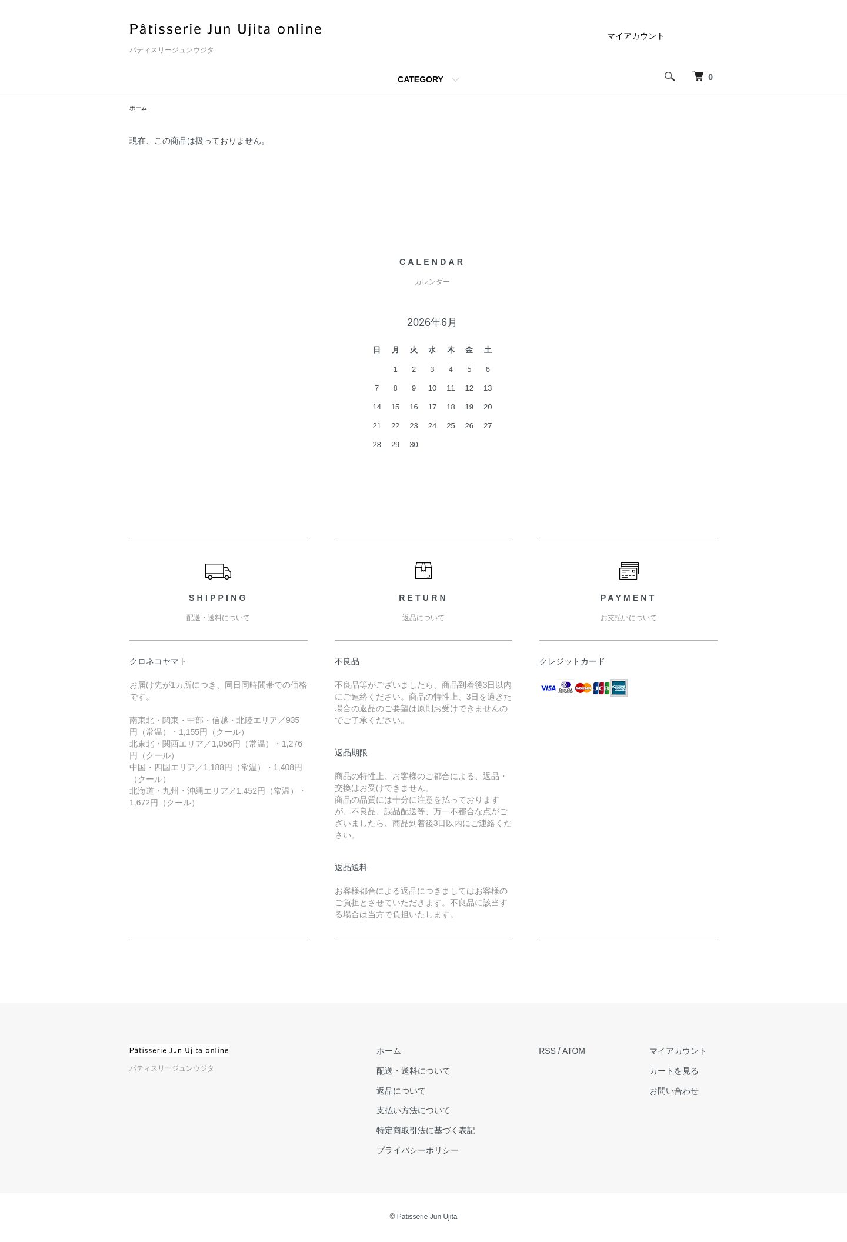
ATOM (595, 1052)
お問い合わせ (684, 1092)
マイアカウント (636, 36)
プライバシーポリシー (450, 1152)
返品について (433, 1092)
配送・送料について (446, 1072)
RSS (569, 1052)
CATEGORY (420, 79)
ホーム (140, 109)
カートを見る (684, 1072)
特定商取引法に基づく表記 (458, 1132)
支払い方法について (446, 1112)
